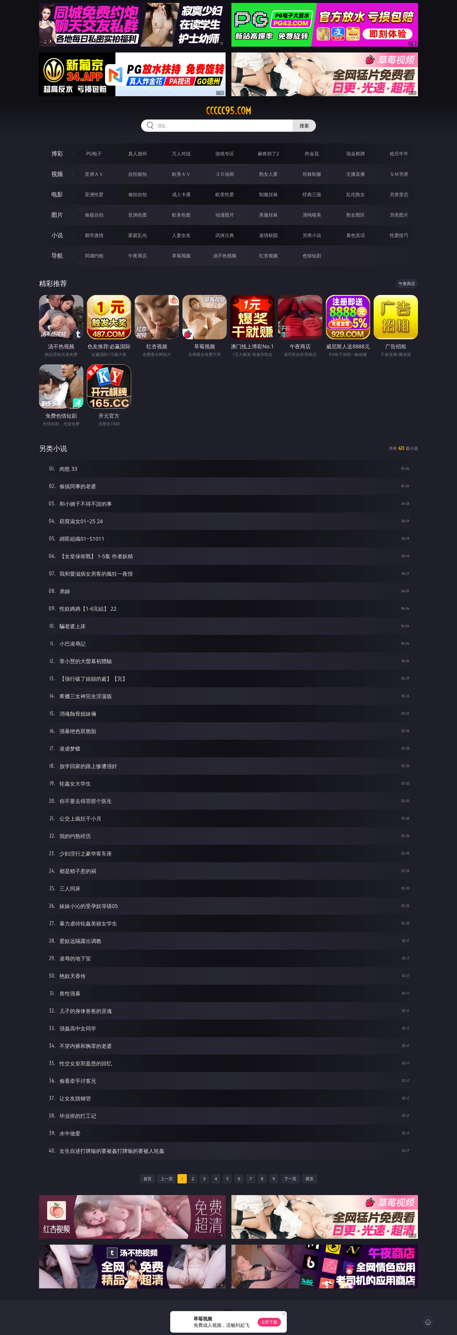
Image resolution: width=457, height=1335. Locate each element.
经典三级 (312, 194)
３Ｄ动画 (224, 174)
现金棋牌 (355, 153)
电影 (57, 194)
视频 (57, 174)
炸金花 (312, 153)
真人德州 (137, 153)
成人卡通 (181, 194)
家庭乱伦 (137, 235)
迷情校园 (268, 235)
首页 (147, 1178)
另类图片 (399, 215)
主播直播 (355, 174)
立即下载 (269, 1322)
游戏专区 (224, 153)
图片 (57, 215)
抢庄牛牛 (399, 153)
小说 (57, 235)
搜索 (304, 125)
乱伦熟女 (355, 194)
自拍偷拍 (137, 174)
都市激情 (94, 235)
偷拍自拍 (137, 194)
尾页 (309, 1178)
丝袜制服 (312, 174)
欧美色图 (181, 215)
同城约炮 (94, 255)
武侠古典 (224, 235)
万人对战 (181, 153)
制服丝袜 (268, 194)
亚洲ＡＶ (94, 174)
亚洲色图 (137, 215)
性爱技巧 (399, 235)
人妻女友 (181, 235)
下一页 (290, 1178)
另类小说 (312, 235)
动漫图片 (224, 215)
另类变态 (399, 194)
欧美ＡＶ (181, 174)
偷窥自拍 (94, 215)
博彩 (57, 153)
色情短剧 (312, 255)
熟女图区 (355, 215)
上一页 (167, 1178)
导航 (57, 255)
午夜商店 (137, 255)
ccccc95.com (228, 111)
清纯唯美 (312, 215)
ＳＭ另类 (399, 174)
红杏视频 (268, 255)
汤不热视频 (224, 255)
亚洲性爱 (94, 194)
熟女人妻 (268, 174)
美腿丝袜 (268, 215)
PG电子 (94, 153)
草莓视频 (181, 255)
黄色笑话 (355, 235)
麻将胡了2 (268, 153)
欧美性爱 (224, 194)
